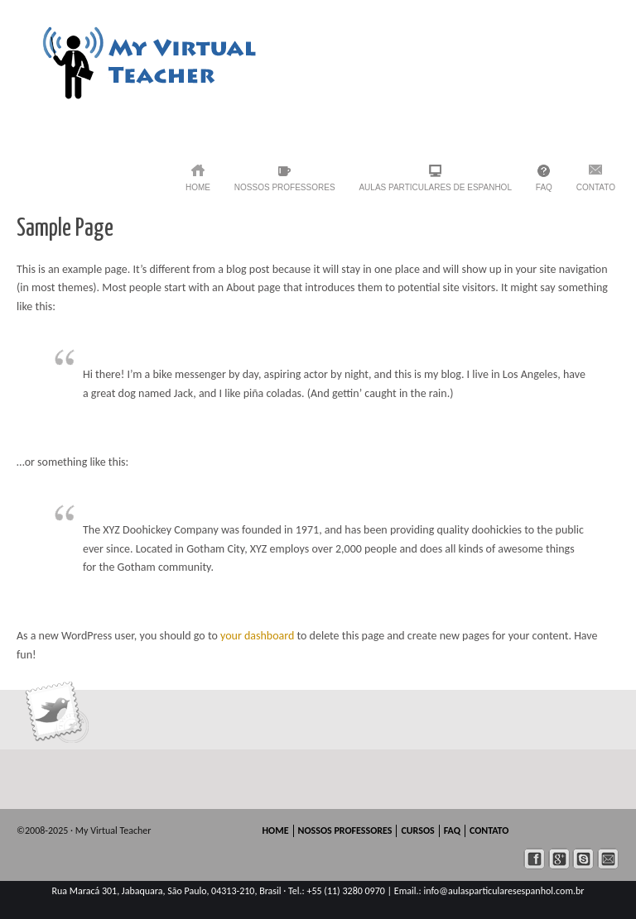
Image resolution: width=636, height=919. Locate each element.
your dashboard (257, 636)
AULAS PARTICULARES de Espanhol (435, 187)
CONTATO (595, 187)
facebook (534, 859)
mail (608, 859)
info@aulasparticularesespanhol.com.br (503, 891)
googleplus (559, 859)
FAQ (544, 187)
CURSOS (417, 830)
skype (583, 859)
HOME (198, 187)
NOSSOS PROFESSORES (284, 187)
